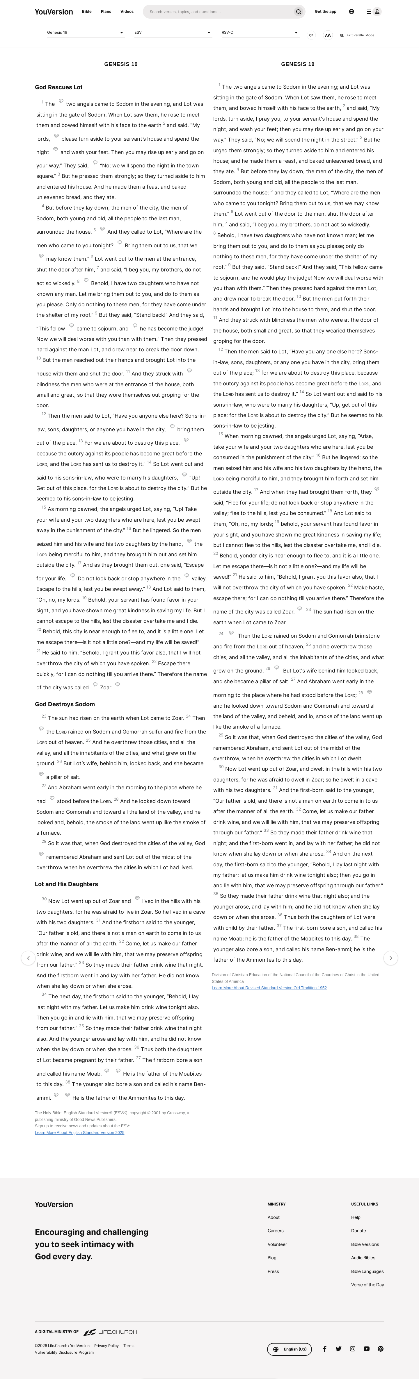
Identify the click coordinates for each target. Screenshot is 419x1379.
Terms (128, 1345)
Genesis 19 (86, 32)
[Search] (217, 11)
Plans (106, 11)
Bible (87, 11)
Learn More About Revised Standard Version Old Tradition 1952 (269, 987)
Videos (127, 11)
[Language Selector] (351, 11)
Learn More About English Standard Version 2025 (79, 1132)
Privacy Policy (106, 1345)
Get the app (325, 11)
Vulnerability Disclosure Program (64, 1352)
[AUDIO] (311, 35)
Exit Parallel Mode (357, 35)
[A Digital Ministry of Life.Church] (209, 1329)
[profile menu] (373, 11)
